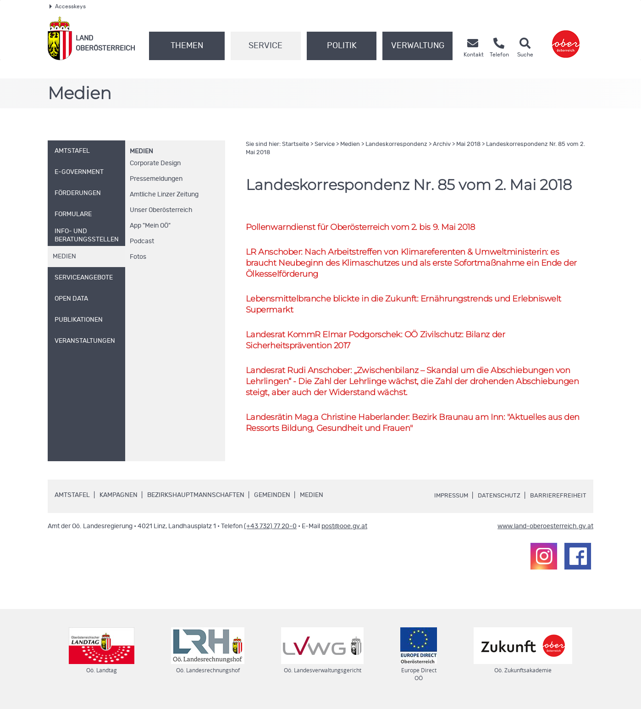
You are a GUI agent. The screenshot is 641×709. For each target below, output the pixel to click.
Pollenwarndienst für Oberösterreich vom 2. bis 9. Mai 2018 (366, 227)
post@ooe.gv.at (344, 530)
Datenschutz (497, 500)
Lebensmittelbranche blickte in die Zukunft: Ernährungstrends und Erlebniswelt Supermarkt (411, 306)
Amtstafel (72, 499)
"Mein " (150, 226)
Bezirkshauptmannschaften (195, 499)
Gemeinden (272, 499)
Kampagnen (118, 499)
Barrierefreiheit (558, 500)
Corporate (155, 163)
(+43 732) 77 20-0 (270, 530)
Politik (342, 46)
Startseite (295, 144)
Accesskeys (68, 6)
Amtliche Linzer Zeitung (164, 194)
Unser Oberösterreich (161, 210)
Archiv (442, 144)
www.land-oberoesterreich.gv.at (545, 530)
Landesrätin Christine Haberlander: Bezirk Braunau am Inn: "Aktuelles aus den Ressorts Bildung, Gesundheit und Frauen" (409, 426)
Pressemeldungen (156, 179)
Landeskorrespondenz (396, 144)
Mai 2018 (468, 144)
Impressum (447, 500)
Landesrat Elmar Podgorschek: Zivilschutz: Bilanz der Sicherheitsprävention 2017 (381, 342)
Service (265, 46)
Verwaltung (417, 46)
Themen (187, 46)
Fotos (138, 257)
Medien (141, 151)
